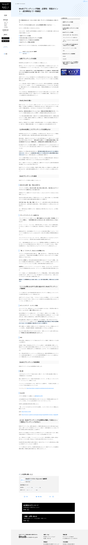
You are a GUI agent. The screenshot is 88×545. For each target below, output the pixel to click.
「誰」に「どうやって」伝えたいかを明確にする (70, 41)
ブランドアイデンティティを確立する (70, 37)
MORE (24, 510)
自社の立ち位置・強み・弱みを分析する (70, 34)
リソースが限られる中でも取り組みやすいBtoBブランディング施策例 (70, 45)
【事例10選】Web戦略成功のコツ (51, 535)
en (6, 53)
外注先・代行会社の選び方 (69, 533)
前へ (27, 497)
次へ (50, 497)
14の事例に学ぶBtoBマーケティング (51, 533)
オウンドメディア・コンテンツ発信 (69, 48)
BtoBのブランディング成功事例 (69, 53)
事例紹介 (46, 531)
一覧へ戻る (39, 497)
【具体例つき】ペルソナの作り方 (70, 528)
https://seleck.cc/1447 (26, 411)
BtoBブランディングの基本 (68, 32)
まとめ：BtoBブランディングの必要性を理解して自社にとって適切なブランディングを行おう (70, 63)
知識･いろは (46, 524)
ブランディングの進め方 (69, 526)
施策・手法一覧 (47, 528)
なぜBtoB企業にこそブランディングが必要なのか (70, 29)
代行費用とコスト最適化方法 (69, 535)
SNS (64, 50)
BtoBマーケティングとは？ (49, 526)
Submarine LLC (5, 47)
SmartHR (64, 58)
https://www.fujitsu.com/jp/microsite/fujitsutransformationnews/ (40, 388)
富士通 (64, 56)
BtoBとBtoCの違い (66, 25)
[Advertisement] (28, 462)
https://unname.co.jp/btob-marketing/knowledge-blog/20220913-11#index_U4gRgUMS (40, 414)
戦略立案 (65, 524)
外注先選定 (65, 531)
